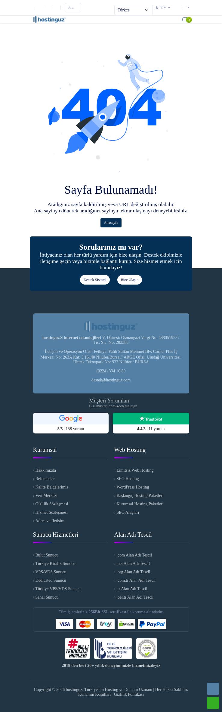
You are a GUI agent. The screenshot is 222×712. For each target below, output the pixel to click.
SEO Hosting (127, 478)
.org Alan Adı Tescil (133, 572)
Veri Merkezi (46, 495)
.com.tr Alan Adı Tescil (136, 580)
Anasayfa (111, 222)
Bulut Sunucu (46, 555)
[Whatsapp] (213, 703)
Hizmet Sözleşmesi (51, 512)
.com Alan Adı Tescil (134, 555)
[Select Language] (133, 10)
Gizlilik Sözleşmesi (51, 504)
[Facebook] (57, 7)
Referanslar (45, 478)
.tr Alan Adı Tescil (131, 589)
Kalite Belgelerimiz (51, 487)
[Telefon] (34, 7)
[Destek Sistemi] (178, 7)
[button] (186, 7)
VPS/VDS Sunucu (50, 572)
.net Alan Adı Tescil (133, 563)
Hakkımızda (45, 470)
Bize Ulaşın (129, 280)
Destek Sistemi (95, 280)
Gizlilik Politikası (129, 694)
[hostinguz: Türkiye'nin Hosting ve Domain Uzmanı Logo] (49, 19)
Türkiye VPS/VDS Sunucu (58, 589)
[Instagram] (49, 7)
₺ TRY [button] (161, 7)
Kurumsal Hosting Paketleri (139, 504)
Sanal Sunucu (46, 597)
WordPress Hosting (132, 487)
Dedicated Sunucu (50, 580)
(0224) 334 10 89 (111, 371)
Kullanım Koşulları (94, 694)
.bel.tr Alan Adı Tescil (134, 597)
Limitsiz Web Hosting (134, 470)
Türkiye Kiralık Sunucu (55, 563)
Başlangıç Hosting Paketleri (139, 495)
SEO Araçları (127, 512)
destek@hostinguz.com (111, 380)
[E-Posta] (41, 7)
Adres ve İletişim (49, 521)
